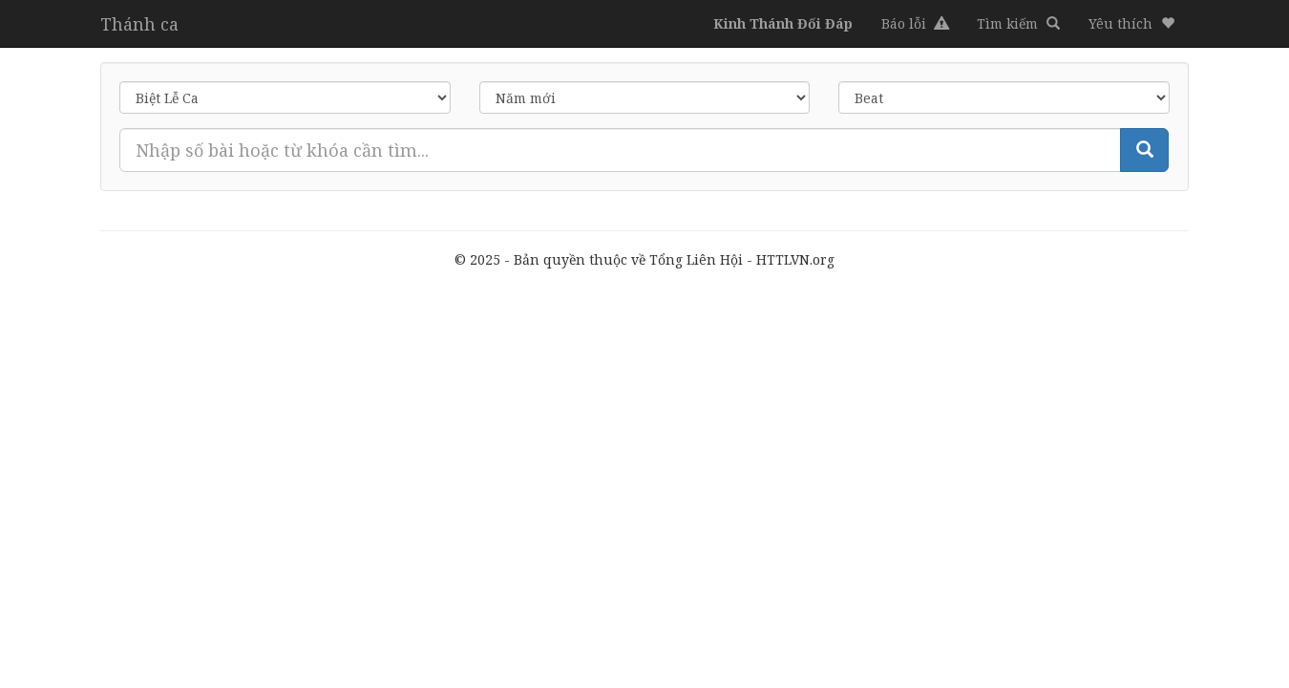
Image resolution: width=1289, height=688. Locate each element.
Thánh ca (139, 23)
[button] (1131, 24)
